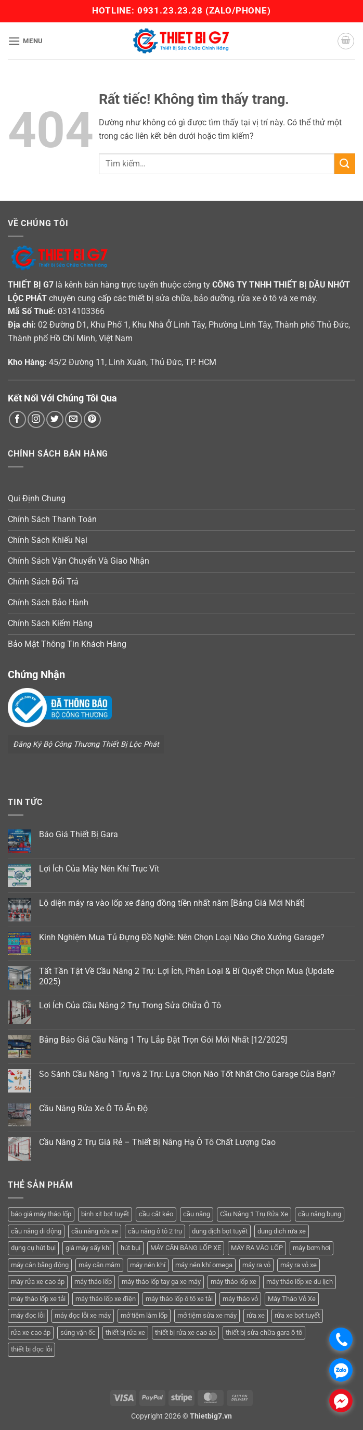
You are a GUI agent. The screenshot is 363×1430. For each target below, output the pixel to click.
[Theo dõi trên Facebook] (17, 419)
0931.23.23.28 (171, 10)
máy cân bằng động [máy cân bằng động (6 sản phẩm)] (40, 1265)
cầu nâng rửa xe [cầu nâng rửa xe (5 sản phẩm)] (94, 1231)
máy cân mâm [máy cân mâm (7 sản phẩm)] (99, 1265)
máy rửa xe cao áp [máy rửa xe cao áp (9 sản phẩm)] (37, 1281)
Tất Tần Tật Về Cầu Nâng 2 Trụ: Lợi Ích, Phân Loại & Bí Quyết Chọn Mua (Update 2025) (186, 976)
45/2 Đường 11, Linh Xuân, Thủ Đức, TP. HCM (132, 362)
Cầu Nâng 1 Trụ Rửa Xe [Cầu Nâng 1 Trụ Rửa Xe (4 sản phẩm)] (254, 1214)
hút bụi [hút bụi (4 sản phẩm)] (130, 1248)
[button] (25, 41)
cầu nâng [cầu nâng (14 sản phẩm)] (196, 1214)
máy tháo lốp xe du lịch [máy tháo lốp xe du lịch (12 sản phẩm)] (299, 1281)
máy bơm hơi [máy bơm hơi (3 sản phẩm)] (311, 1248)
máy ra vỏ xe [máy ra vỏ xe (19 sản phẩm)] (298, 1265)
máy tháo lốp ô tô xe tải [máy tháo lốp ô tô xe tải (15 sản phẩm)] (179, 1299)
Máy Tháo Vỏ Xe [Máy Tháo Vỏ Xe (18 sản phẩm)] (292, 1299)
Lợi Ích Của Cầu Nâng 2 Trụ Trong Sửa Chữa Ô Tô (130, 1005)
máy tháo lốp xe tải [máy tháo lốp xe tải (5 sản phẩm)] (38, 1299)
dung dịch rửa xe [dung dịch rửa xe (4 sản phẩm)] (281, 1231)
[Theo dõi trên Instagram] (36, 419)
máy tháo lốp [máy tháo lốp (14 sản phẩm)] (93, 1281)
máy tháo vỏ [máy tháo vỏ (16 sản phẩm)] (240, 1299)
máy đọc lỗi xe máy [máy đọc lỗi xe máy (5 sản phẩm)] (83, 1315)
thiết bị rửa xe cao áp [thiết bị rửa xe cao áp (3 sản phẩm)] (185, 1332)
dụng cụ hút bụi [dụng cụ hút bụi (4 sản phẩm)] (33, 1248)
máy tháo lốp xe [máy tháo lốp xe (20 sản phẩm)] (233, 1281)
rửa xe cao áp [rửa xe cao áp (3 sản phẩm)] (30, 1332)
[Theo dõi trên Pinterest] (92, 419)
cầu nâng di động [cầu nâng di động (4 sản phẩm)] (36, 1231)
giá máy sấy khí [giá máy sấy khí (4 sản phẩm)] (88, 1248)
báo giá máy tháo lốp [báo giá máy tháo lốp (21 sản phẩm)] (41, 1214)
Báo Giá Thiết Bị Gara (78, 834)
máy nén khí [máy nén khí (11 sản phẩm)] (147, 1265)
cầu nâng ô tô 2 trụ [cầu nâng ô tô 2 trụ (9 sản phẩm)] (155, 1231)
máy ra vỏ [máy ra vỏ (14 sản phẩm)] (256, 1265)
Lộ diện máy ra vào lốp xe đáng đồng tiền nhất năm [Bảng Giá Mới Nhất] (172, 903)
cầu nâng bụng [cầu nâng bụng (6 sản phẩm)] (319, 1214)
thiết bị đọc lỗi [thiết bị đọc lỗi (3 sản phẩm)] (31, 1349)
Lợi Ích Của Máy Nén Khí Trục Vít (99, 869)
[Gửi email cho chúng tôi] (73, 419)
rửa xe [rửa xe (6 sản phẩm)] (256, 1315)
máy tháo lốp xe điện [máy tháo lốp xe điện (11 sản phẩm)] (105, 1299)
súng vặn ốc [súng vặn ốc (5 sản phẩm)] (78, 1332)
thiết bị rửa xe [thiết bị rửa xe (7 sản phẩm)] (125, 1332)
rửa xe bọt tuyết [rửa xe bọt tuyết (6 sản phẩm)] (297, 1315)
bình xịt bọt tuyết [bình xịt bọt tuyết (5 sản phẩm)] (105, 1214)
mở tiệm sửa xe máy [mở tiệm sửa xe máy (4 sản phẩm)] (207, 1315)
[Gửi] (344, 163)
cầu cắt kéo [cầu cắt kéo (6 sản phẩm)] (156, 1214)
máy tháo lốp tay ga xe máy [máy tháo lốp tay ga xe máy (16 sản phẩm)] (161, 1281)
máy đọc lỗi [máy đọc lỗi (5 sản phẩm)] (28, 1315)
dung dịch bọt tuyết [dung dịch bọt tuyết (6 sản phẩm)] (220, 1231)
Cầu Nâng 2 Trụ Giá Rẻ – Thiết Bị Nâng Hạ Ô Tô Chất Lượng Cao (157, 1142)
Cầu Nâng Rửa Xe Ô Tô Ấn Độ (93, 1108)
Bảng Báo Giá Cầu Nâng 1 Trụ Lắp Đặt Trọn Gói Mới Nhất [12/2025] (163, 1040)
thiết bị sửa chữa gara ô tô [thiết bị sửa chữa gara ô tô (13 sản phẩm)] (264, 1332)
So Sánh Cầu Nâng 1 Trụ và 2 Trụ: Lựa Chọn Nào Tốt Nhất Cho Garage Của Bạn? (187, 1074)
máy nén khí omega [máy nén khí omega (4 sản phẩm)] (203, 1265)
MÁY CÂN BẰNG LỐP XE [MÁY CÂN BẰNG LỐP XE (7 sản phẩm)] (185, 1248)
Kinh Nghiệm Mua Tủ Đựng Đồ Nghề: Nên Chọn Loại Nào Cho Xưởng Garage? (182, 937)
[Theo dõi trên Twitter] (54, 419)
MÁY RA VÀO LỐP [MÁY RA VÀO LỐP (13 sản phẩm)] (257, 1248)
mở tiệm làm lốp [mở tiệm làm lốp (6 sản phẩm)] (144, 1315)
